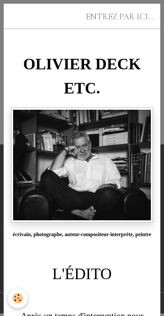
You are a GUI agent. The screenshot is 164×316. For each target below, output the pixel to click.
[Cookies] (18, 298)
